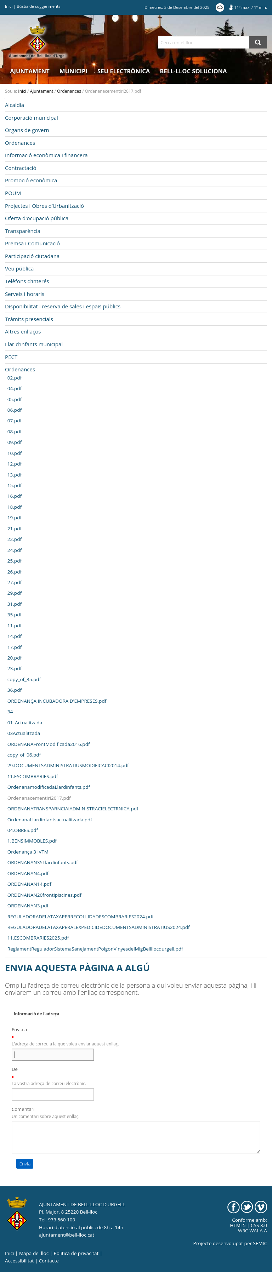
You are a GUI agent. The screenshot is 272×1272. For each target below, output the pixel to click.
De (15, 1069)
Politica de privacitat (76, 1253)
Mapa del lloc (34, 1253)
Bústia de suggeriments (38, 6)
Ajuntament (30, 71)
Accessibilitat (19, 1260)
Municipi (73, 71)
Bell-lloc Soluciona (193, 71)
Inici (8, 6)
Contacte (49, 1260)
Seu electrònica (123, 71)
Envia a (19, 1029)
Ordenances (69, 91)
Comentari (23, 1109)
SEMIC (260, 1243)
